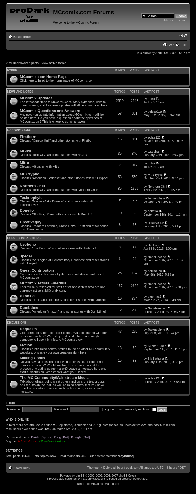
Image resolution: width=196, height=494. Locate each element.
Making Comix (32, 358)
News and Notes (20, 91)
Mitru (24, 162)
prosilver (127, 478)
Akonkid (27, 296)
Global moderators (52, 441)
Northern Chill (32, 186)
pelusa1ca (155, 111)
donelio (153, 211)
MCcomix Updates (36, 98)
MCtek (25, 151)
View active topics (53, 63)
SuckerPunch (157, 346)
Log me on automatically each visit (129, 409)
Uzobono (28, 244)
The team (93, 467)
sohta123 (154, 137)
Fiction (26, 345)
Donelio (27, 210)
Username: (13, 409)
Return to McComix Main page (98, 483)
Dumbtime (29, 307)
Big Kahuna (156, 358)
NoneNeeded (157, 257)
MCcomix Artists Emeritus (43, 283)
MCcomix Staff (19, 130)
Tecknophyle (31, 197)
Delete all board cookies (119, 467)
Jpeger (26, 256)
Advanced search (175, 20)
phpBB (80, 475)
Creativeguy (30, 222)
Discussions (17, 322)
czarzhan (154, 151)
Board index (22, 36)
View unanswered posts (22, 63)
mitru (151, 98)
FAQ (170, 44)
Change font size (183, 35)
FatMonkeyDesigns (93, 478)
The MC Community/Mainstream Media (54, 377)
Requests (28, 329)
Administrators (27, 441)
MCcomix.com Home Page (43, 77)
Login (183, 44)
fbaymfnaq (126, 456)
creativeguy (156, 222)
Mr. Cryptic (29, 174)
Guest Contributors (24, 238)
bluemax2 (154, 296)
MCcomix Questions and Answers (50, 111)
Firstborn (28, 137)
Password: (61, 409)
